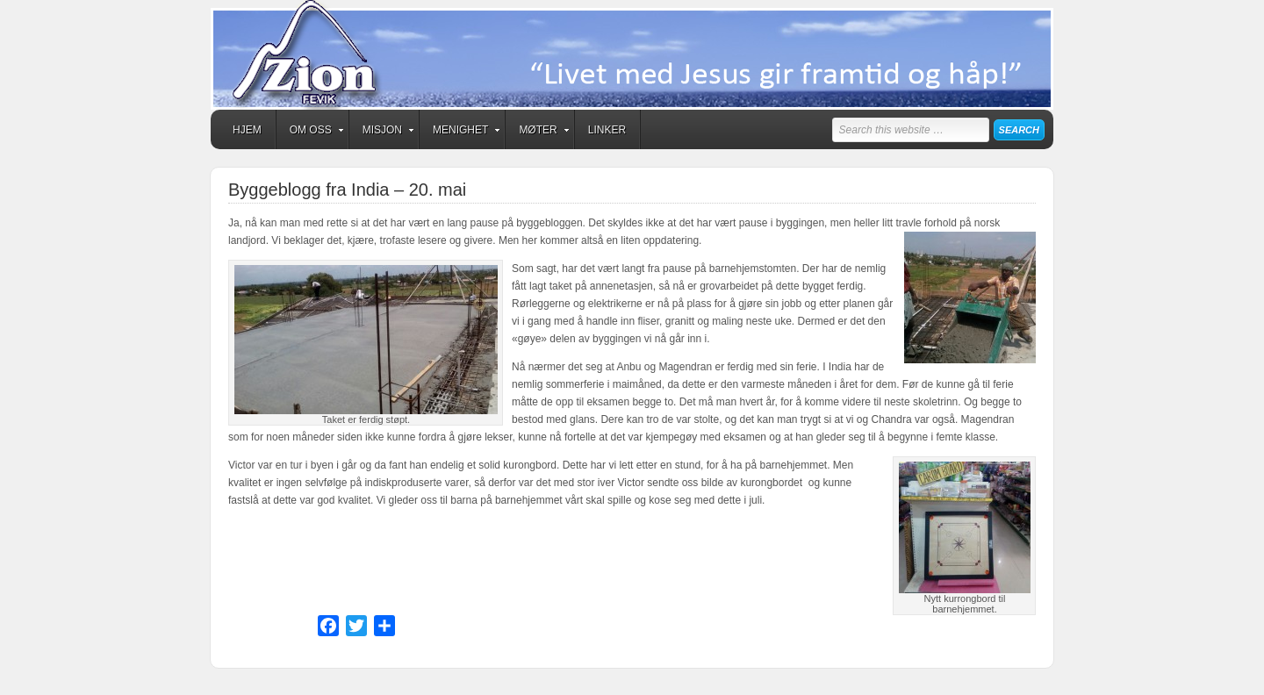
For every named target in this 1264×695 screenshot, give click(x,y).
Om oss (310, 132)
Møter (538, 132)
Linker (607, 130)
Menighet (460, 132)
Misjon (382, 132)
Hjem (247, 130)
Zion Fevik (632, 55)
